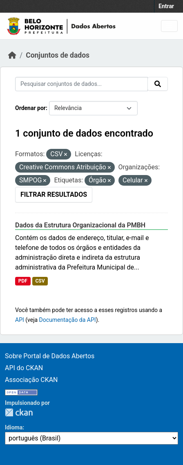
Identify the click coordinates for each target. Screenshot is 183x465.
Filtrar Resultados (53, 194)
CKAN (19, 412)
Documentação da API (67, 320)
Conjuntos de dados (57, 55)
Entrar (166, 6)
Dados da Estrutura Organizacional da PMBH (80, 225)
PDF (22, 281)
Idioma (13, 427)
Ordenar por (30, 108)
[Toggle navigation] (169, 26)
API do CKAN (24, 368)
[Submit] (157, 84)
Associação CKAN (31, 380)
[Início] (12, 55)
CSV (40, 281)
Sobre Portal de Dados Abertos (49, 356)
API (19, 320)
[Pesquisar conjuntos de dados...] (81, 84)
